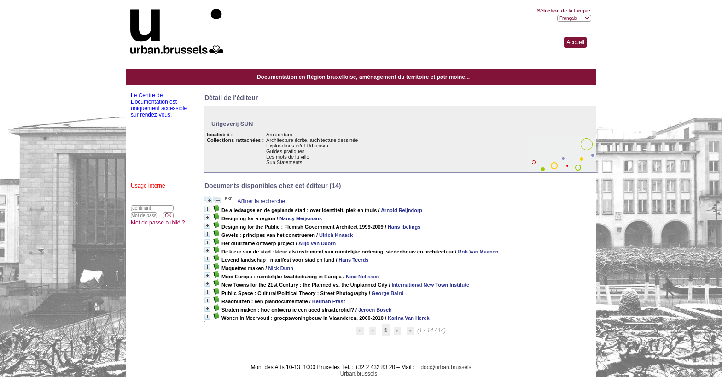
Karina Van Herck (409, 318)
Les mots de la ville (287, 156)
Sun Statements (284, 162)
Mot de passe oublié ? (158, 222)
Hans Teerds (353, 260)
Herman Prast (328, 301)
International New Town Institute (430, 285)
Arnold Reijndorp (401, 210)
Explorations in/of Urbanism (297, 145)
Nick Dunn (280, 268)
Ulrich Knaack (336, 235)
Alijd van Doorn (317, 243)
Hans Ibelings (404, 227)
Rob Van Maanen (478, 251)
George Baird (388, 293)
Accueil (575, 42)
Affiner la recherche (261, 201)
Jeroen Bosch (375, 309)
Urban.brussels (359, 374)
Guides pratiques (285, 151)
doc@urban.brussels (445, 367)
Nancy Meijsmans (300, 218)
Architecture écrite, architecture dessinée (312, 140)
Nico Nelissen (362, 276)
